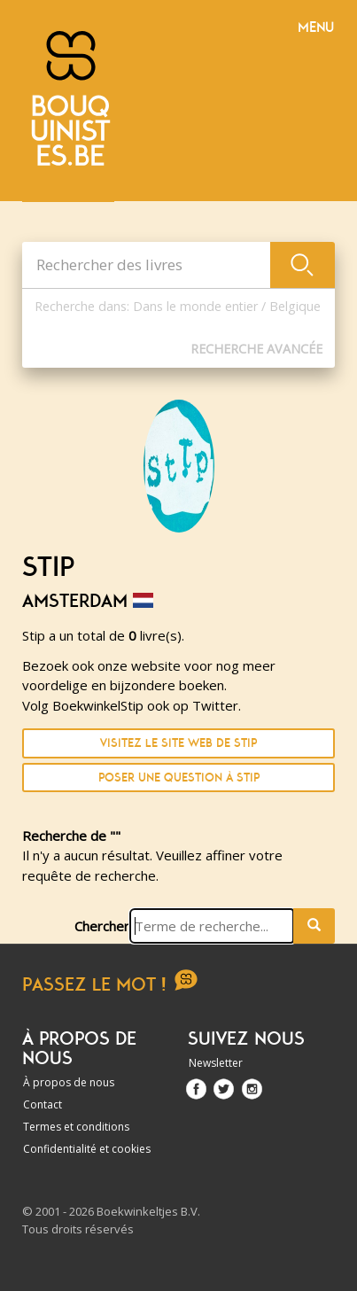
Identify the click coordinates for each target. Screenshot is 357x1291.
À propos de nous (68, 1082)
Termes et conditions (76, 1126)
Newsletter (216, 1062)
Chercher (101, 926)
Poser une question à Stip (179, 777)
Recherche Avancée (256, 348)
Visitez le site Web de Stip (178, 743)
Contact (42, 1104)
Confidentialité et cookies (87, 1148)
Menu (316, 27)
